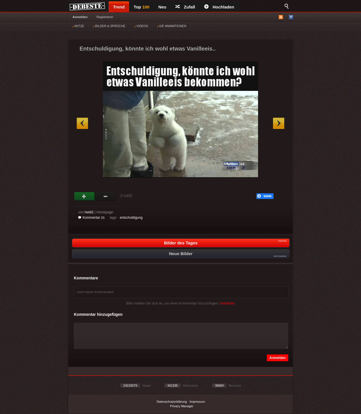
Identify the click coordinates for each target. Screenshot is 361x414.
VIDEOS (141, 26)
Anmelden (79, 17)
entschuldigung (131, 218)
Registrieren (104, 17)
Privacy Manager (181, 406)
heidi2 (89, 212)
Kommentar (91, 218)
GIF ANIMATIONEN (171, 26)
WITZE (78, 26)
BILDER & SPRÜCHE (109, 26)
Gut (84, 196)
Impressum (197, 401)
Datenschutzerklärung (172, 401)
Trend (119, 7)
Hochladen (219, 7)
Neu (162, 7)
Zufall (185, 7)
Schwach (105, 196)
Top (141, 7)
